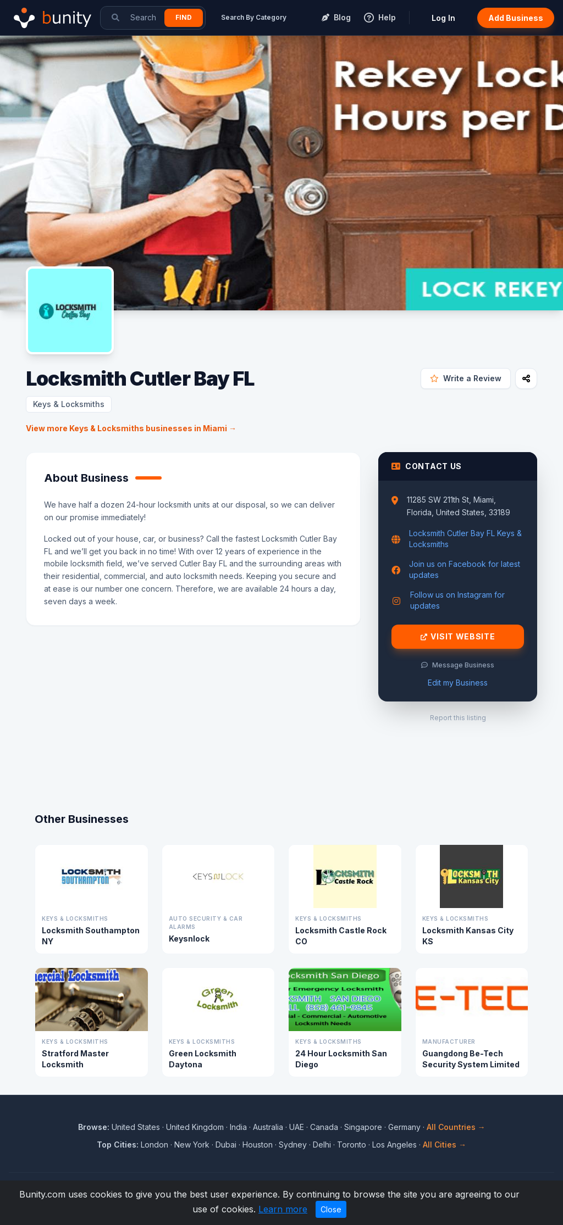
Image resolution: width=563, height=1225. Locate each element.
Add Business (515, 18)
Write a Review (465, 378)
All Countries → (456, 1127)
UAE (296, 1127)
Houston (257, 1144)
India (238, 1127)
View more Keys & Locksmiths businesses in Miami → (131, 428)
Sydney (293, 1144)
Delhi (322, 1144)
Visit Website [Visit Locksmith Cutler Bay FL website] (458, 637)
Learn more (282, 1209)
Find (183, 17)
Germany (404, 1127)
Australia (268, 1127)
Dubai (226, 1144)
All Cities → (444, 1144)
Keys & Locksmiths (68, 404)
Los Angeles (394, 1144)
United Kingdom (195, 1127)
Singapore (363, 1127)
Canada (324, 1127)
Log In (443, 18)
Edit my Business (458, 682)
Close (331, 1209)
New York (191, 1144)
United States (136, 1127)
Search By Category (253, 17)
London (154, 1144)
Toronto (351, 1144)
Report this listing (458, 718)
